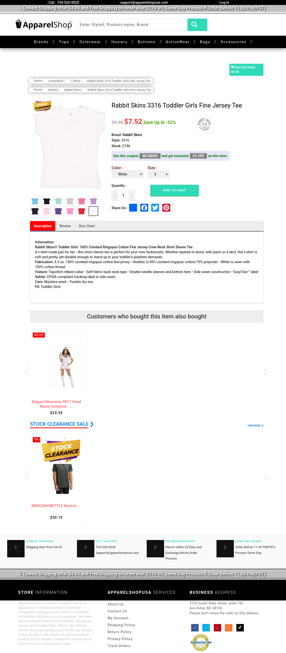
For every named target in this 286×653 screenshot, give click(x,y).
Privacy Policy (120, 639)
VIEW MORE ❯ (255, 425)
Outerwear (90, 42)
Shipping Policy (121, 625)
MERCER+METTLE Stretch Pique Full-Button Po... (56, 506)
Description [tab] (43, 226)
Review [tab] (65, 226)
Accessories (234, 42)
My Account (118, 618)
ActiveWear (178, 42)
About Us (115, 604)
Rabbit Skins (132, 135)
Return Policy (119, 632)
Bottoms (146, 42)
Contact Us (117, 611)
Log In (223, 2)
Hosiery (119, 42)
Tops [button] (64, 42)
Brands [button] (41, 42)
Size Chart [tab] (87, 226)
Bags (205, 42)
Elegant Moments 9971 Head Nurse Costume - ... (56, 404)
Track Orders (118, 646)
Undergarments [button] (50, 54)
